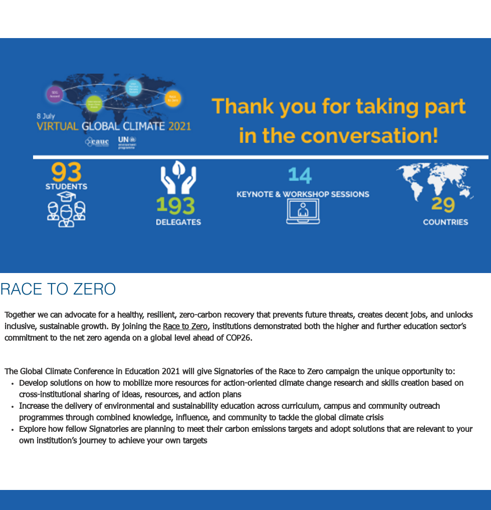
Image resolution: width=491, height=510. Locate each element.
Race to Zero (185, 327)
